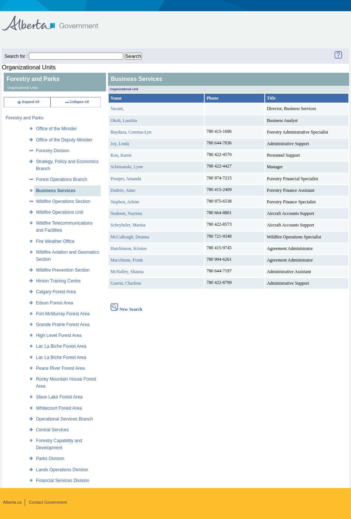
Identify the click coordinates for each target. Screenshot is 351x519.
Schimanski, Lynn (127, 166)
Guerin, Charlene (126, 283)
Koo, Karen (121, 155)
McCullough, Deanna (130, 237)
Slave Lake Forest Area (59, 397)
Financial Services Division (62, 480)
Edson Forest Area (54, 303)
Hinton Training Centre (58, 281)
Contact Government (48, 502)
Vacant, (117, 108)
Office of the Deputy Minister (64, 140)
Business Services (55, 190)
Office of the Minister (56, 128)
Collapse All (77, 102)
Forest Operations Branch (61, 179)
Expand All (28, 102)
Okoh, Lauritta (124, 120)
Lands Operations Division (62, 469)
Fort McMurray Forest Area (62, 313)
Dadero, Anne (123, 190)
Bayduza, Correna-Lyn (131, 132)
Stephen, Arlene (125, 201)
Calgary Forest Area (56, 291)
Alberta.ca (12, 502)
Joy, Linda (120, 143)
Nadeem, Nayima (126, 213)
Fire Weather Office (55, 241)
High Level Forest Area (58, 335)
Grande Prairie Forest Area (62, 324)
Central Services (52, 429)
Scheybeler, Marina (128, 225)
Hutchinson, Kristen (129, 248)
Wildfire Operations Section (63, 201)
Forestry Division (52, 150)
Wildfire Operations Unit (59, 212)
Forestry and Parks (24, 118)
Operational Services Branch (64, 419)
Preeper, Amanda (126, 178)
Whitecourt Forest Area (59, 408)
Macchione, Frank (127, 260)
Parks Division (50, 458)
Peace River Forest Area (60, 368)
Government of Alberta (56, 20)
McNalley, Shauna (127, 271)
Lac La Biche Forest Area (61, 346)
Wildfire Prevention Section (63, 270)
